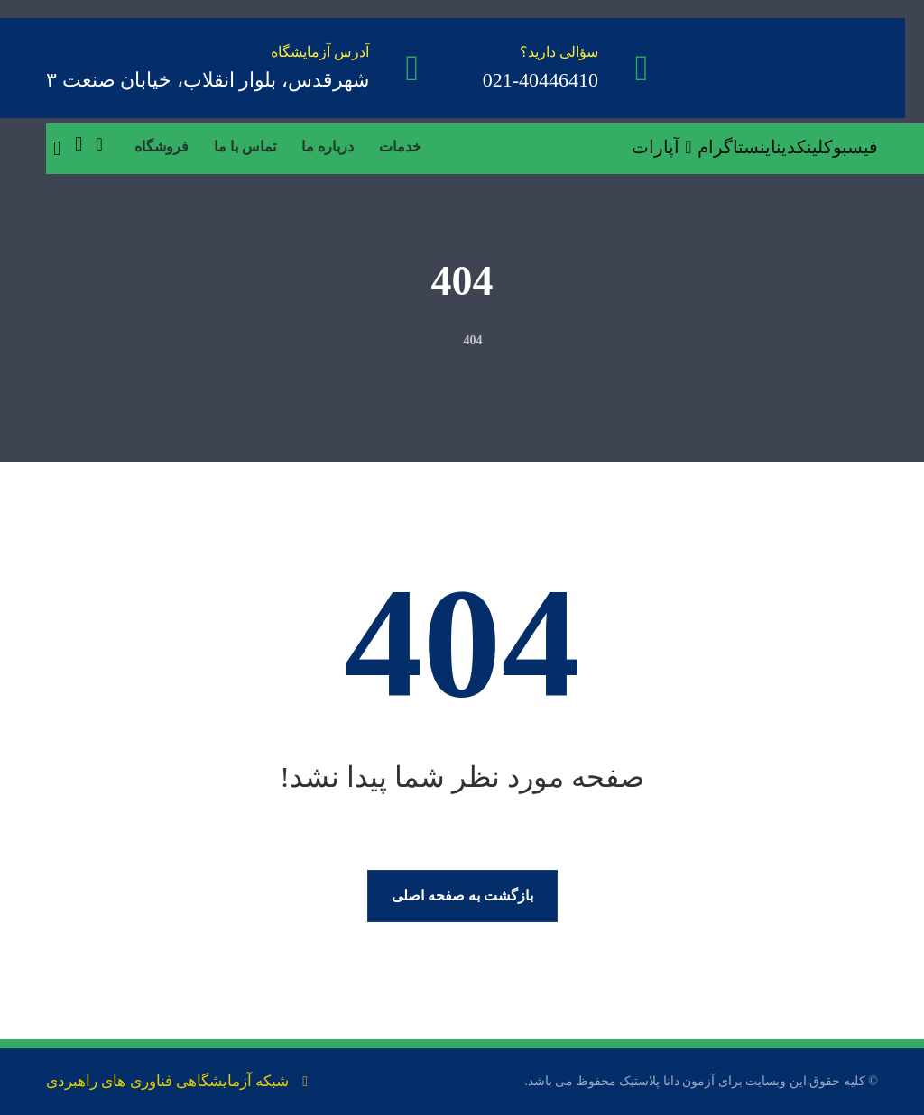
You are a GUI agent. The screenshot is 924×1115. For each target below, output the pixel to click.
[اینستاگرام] (737, 147)
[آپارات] (665, 147)
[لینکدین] (800, 147)
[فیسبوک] (851, 147)
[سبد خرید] (78, 143)
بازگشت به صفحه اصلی (462, 895)
